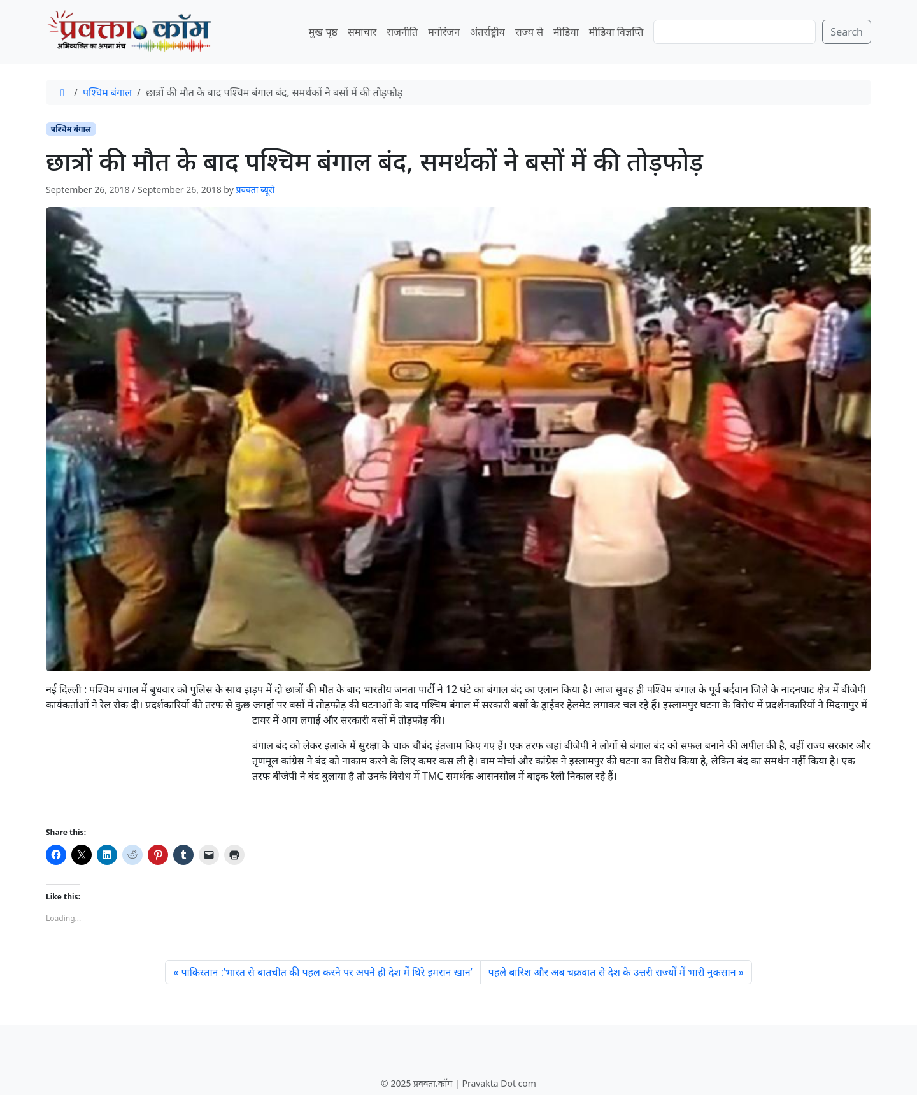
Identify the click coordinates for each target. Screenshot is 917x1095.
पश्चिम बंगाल (107, 92)
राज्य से (529, 32)
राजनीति (402, 32)
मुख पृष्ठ (323, 32)
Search (846, 32)
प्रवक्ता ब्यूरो (255, 189)
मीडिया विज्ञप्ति (616, 32)
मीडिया (566, 32)
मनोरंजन (444, 32)
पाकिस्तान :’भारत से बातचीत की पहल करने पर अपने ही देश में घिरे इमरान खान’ (326, 972)
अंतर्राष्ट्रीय (487, 32)
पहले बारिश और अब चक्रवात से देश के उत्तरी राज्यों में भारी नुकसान (612, 972)
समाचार (362, 32)
